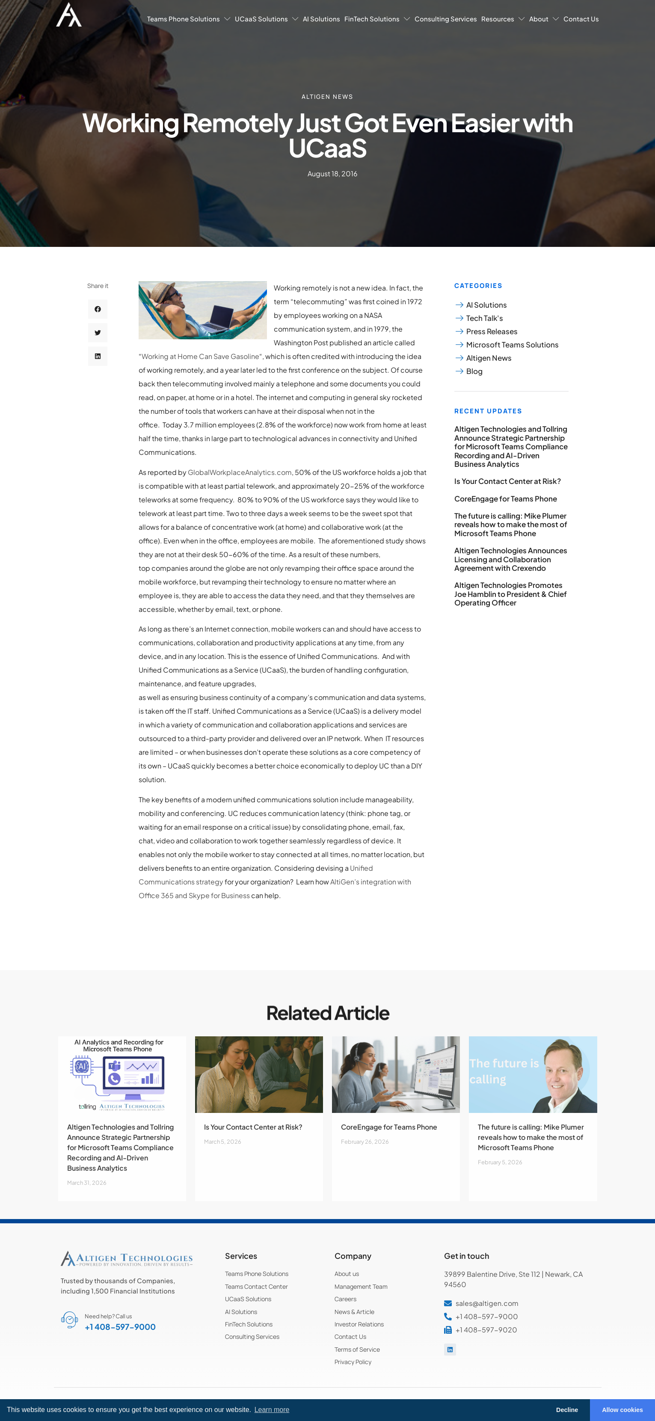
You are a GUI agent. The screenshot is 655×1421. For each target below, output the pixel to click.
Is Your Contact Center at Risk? (507, 481)
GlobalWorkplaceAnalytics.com (240, 472)
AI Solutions (321, 19)
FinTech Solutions (377, 18)
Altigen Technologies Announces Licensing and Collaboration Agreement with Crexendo (510, 559)
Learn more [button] (272, 1409)
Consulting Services (446, 19)
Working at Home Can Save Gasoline (200, 356)
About (544, 18)
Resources (503, 18)
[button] (97, 316)
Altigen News (327, 96)
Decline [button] (567, 1409)
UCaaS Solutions (267, 18)
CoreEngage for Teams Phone (505, 498)
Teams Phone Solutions (189, 18)
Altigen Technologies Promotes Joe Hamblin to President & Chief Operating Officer (510, 593)
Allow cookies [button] (622, 1409)
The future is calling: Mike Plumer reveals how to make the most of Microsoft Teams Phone (510, 524)
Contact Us (581, 19)
